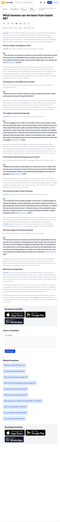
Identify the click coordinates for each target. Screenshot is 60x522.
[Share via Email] (16, 23)
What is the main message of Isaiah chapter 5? (20, 383)
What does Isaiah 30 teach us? (14, 365)
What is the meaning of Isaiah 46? (15, 395)
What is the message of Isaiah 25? (15, 377)
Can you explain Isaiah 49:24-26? (15, 413)
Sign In (49, 2)
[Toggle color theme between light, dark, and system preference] (44, 2)
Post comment (10, 351)
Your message (8, 335)
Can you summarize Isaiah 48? (14, 418)
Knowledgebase (14, 9)
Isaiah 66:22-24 (50, 252)
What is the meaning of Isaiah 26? (15, 389)
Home (5, 9)
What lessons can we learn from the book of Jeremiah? (22, 401)
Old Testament (24, 9)
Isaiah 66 (5, 33)
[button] (14, 321)
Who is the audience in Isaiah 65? (15, 407)
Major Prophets (32, 9)
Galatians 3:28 (7, 224)
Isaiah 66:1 (11, 62)
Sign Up (56, 2)
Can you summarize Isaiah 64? (14, 371)
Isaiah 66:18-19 (22, 213)
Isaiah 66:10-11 (17, 174)
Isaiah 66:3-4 (7, 116)
